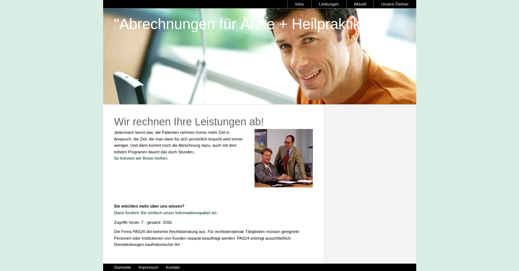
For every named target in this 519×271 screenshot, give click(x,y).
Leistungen (329, 4)
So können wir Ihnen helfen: (141, 158)
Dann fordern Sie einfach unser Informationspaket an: (166, 213)
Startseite (122, 267)
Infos (299, 4)
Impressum (148, 267)
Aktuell (360, 4)
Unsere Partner (395, 4)
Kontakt (172, 267)
